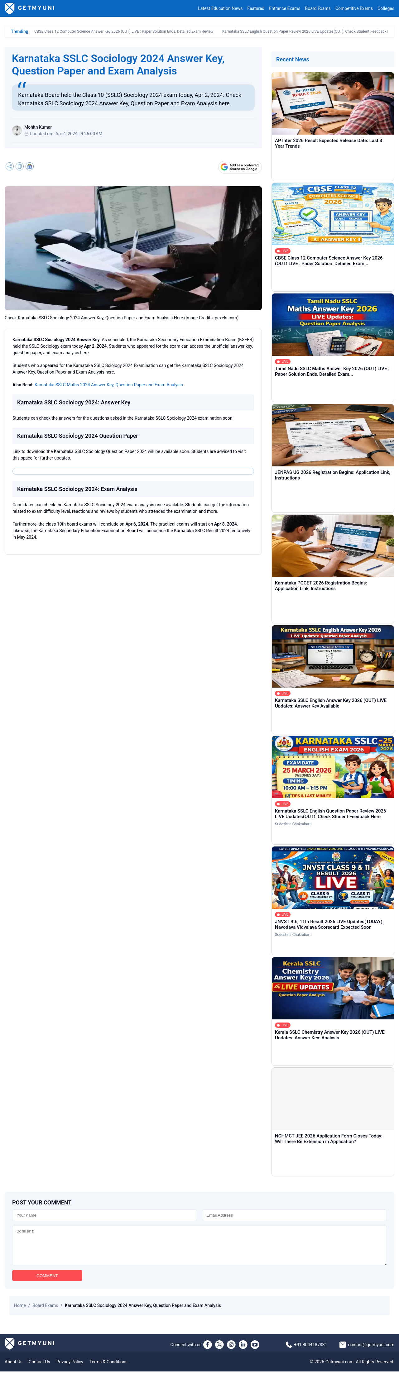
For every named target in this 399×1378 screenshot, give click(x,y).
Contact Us (39, 1368)
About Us (13, 1368)
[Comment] (199, 1249)
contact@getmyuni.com (371, 1351)
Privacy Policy (69, 1368)
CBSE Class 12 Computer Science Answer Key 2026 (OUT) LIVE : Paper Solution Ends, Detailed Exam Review (124, 31)
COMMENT (47, 1282)
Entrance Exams (284, 8)
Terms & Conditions (108, 1368)
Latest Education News (220, 8)
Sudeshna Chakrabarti (293, 824)
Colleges (385, 8)
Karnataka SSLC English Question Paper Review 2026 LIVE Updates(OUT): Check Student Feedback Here (308, 31)
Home (20, 1311)
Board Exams (318, 8)
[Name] (104, 1215)
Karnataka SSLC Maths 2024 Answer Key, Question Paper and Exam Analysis (109, 384)
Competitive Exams (354, 8)
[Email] (294, 1215)
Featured (255, 8)
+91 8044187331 (310, 1351)
